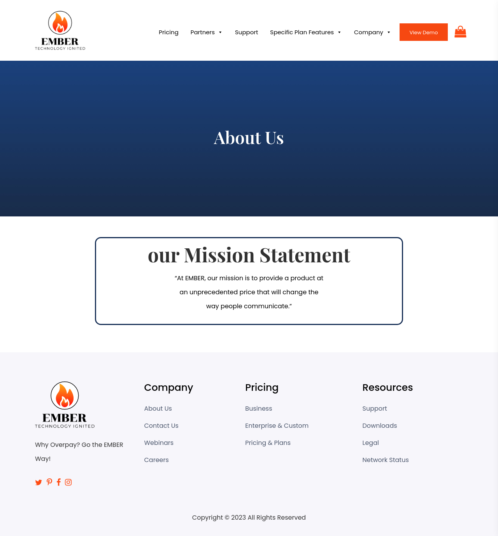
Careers (156, 459)
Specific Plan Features (306, 32)
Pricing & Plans (268, 442)
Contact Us (161, 425)
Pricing (169, 32)
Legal (371, 442)
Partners (207, 32)
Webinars (159, 442)
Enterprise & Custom (277, 425)
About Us (158, 408)
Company (372, 32)
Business (258, 408)
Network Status (386, 459)
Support (246, 32)
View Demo (423, 32)
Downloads (380, 425)
